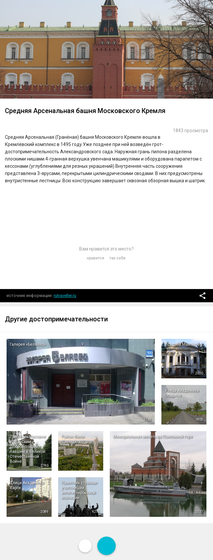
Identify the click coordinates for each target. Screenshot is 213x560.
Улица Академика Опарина (182, 393)
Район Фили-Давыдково (73, 439)
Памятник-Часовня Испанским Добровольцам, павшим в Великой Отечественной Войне (28, 449)
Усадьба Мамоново (183, 344)
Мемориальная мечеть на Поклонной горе (153, 436)
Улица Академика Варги (27, 485)
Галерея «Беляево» (28, 344)
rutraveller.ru (65, 295)
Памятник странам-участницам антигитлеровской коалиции (79, 490)
